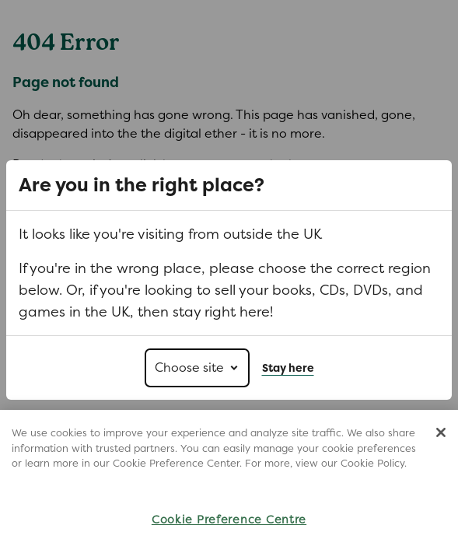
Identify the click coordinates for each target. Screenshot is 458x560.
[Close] (441, 432)
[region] (229, 485)
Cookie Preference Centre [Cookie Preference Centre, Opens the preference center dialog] (229, 519)
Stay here (288, 368)
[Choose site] (197, 367)
